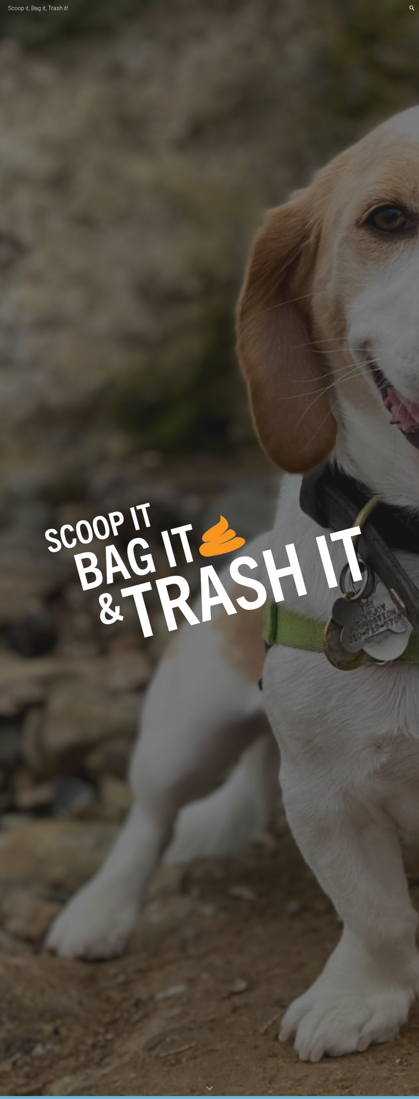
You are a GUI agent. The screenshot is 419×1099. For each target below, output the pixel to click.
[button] (412, 8)
